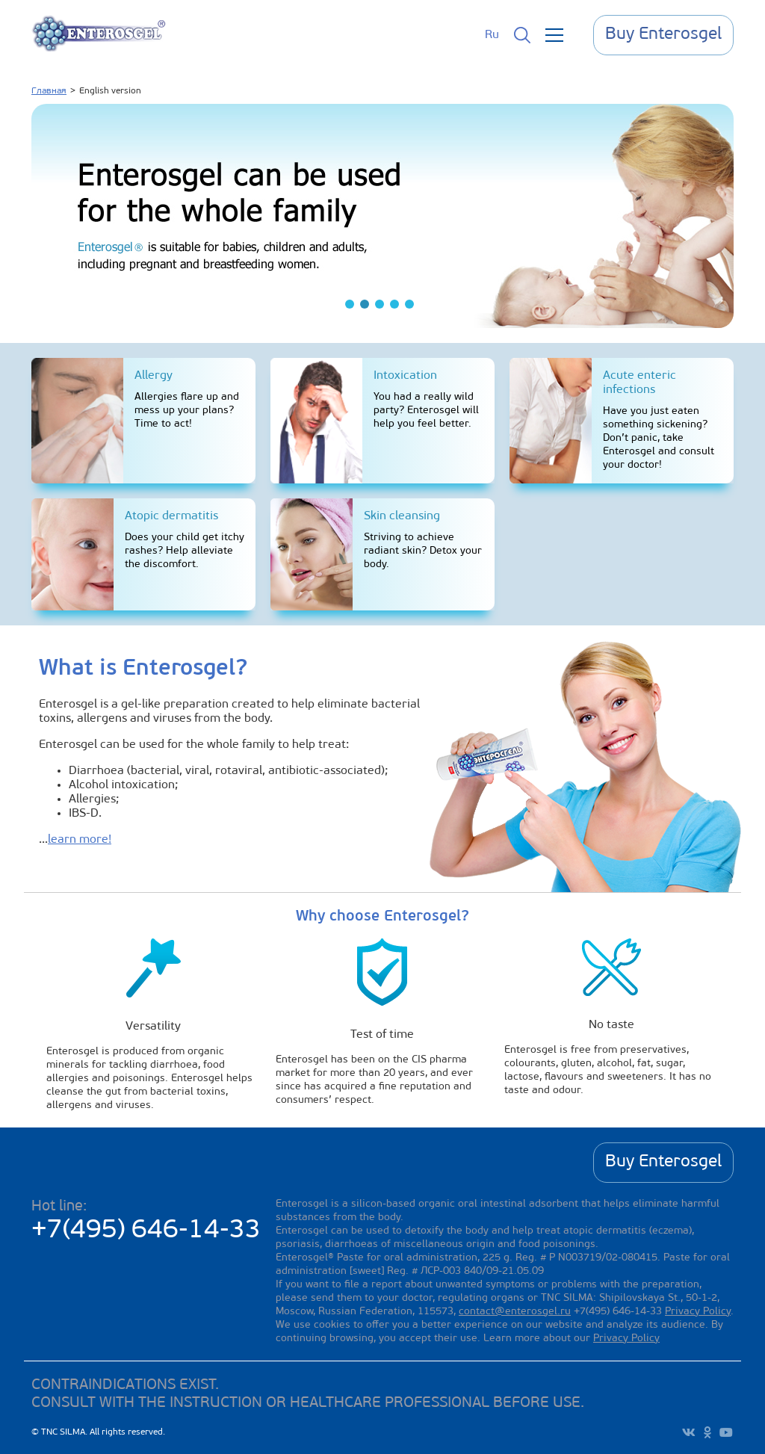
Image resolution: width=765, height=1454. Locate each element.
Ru (492, 35)
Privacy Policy (698, 1311)
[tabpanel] (382, 216)
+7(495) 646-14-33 (146, 1231)
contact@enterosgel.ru (515, 1311)
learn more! (79, 840)
